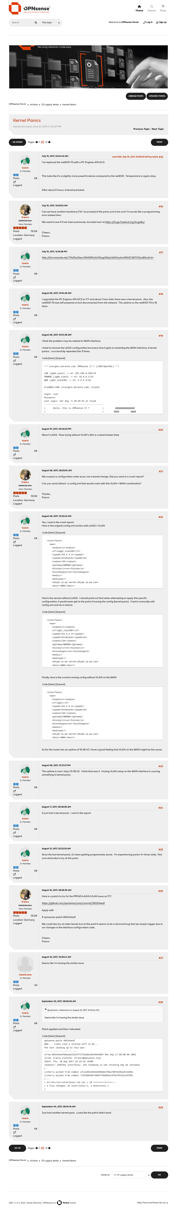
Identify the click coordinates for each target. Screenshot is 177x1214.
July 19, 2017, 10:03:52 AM (55, 206)
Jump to (105, 1175)
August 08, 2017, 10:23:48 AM (56, 516)
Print (159, 142)
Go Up (18, 1148)
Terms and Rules (150, 1203)
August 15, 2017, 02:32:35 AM (56, 849)
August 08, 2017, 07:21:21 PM (56, 765)
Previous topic (141, 129)
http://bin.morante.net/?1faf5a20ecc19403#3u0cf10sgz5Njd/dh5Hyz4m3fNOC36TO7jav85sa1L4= (98, 257)
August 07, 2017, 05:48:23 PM (56, 429)
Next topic (158, 129)
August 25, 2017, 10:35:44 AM (56, 957)
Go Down (17, 142)
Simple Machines (34, 1203)
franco (25, 217)
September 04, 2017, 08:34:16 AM (59, 1107)
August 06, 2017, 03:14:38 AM (56, 335)
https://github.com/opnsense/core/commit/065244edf (73, 903)
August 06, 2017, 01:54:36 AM (56, 293)
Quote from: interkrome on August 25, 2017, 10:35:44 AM (73, 1010)
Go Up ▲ (164, 1203)
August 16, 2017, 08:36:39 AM (56, 890)
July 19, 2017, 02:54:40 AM (55, 156)
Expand (60, 358)
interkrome (25, 975)
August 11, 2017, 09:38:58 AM (56, 807)
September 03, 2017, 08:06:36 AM (59, 1001)
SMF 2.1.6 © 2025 (17, 1203)
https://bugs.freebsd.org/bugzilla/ (125, 222)
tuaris (25, 168)
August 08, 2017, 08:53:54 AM (57, 470)
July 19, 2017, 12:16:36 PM (54, 252)
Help (139, 1203)
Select (52, 358)
